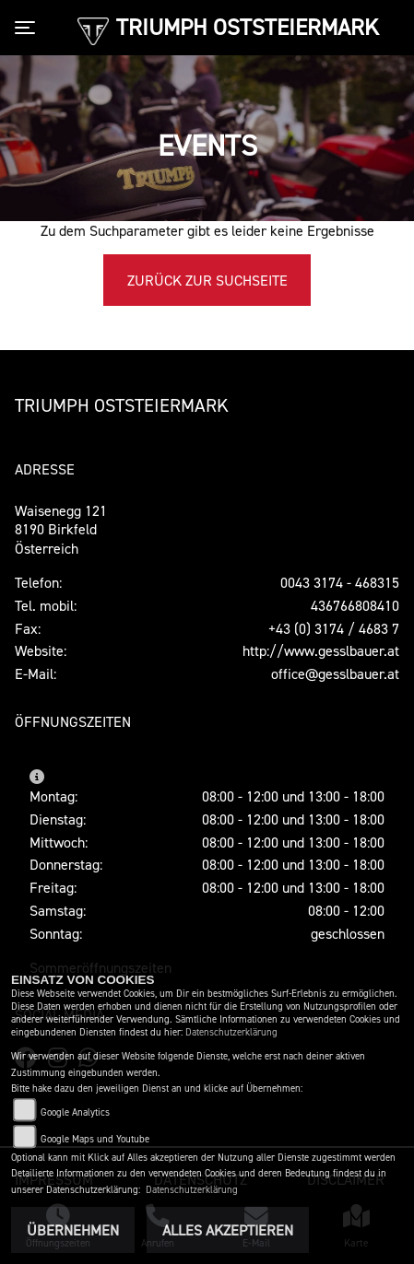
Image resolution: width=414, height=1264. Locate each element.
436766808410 (355, 605)
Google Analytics (75, 1112)
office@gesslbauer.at (335, 673)
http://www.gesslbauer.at (320, 650)
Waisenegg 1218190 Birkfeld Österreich (61, 529)
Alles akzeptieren (227, 1230)
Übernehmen (73, 1230)
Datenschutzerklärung (231, 1032)
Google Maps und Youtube (95, 1139)
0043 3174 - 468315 (339, 582)
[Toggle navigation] (28, 27)
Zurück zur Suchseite (207, 280)
